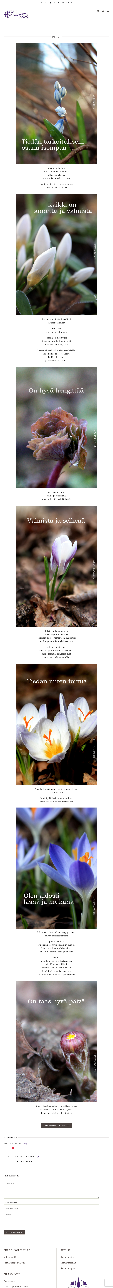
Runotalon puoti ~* (70, 1268)
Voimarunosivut (68, 1263)
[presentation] (20, 1222)
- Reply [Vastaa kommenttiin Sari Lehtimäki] (37, 1157)
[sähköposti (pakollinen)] (51, 1208)
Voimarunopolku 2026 (14, 1263)
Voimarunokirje (11, 1257)
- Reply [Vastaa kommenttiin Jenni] (24, 1143)
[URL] (51, 1214)
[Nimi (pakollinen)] (51, 1202)
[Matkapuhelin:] (108, 11)
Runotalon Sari (68, 1257)
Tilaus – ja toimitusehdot (16, 1287)
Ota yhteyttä (9, 1281)
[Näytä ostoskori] (98, 11)
